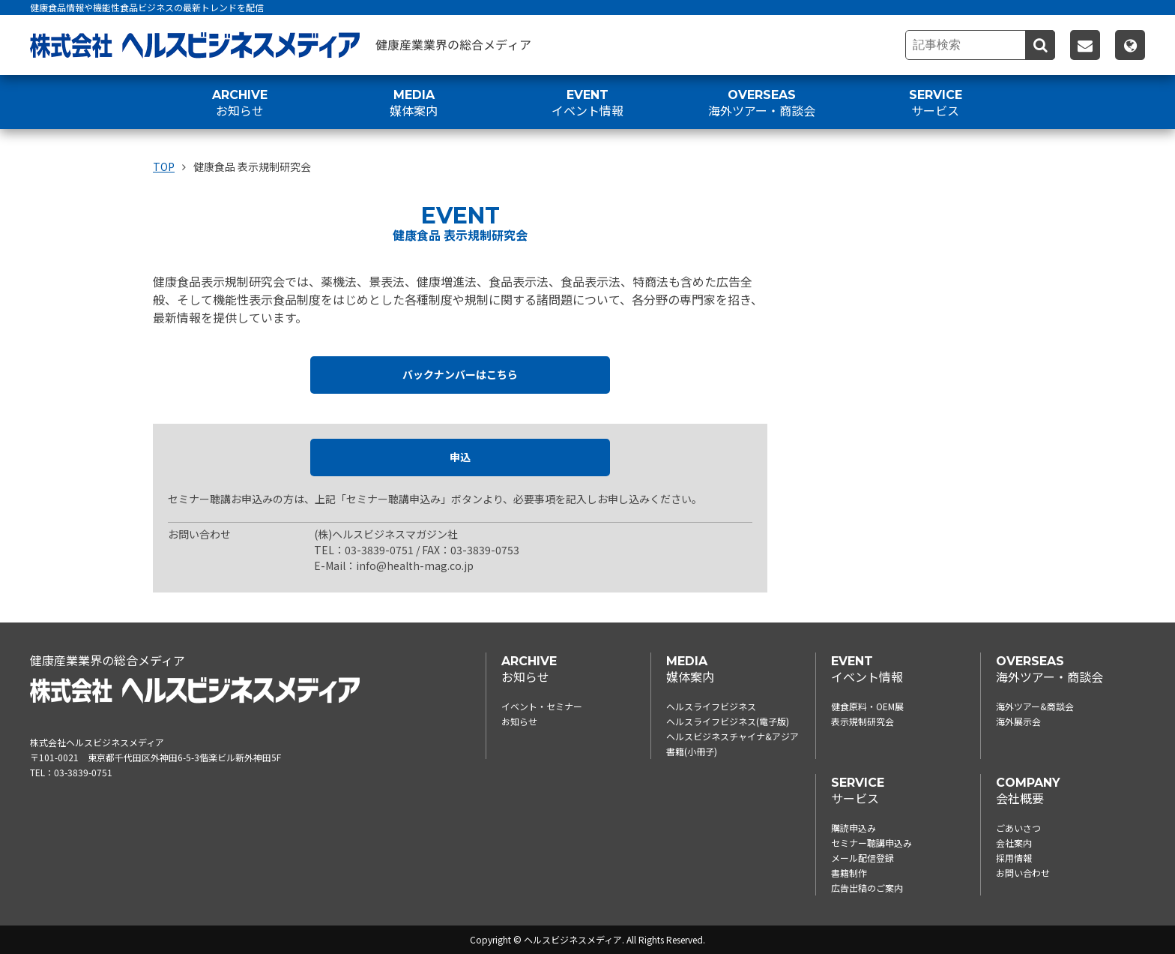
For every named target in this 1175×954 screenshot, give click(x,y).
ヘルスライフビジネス (711, 706)
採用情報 (1014, 857)
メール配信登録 (862, 857)
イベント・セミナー (541, 706)
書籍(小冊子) (691, 751)
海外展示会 (1018, 721)
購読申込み (853, 827)
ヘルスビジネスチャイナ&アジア (732, 736)
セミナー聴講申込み (871, 842)
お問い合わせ (1023, 872)
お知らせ (519, 721)
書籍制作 (849, 872)
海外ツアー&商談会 (1035, 706)
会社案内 (1014, 842)
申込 (460, 457)
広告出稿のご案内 (867, 887)
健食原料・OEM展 (867, 706)
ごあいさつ (1018, 827)
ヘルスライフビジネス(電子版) (727, 721)
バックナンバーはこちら (460, 375)
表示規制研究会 (862, 721)
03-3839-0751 (83, 772)
